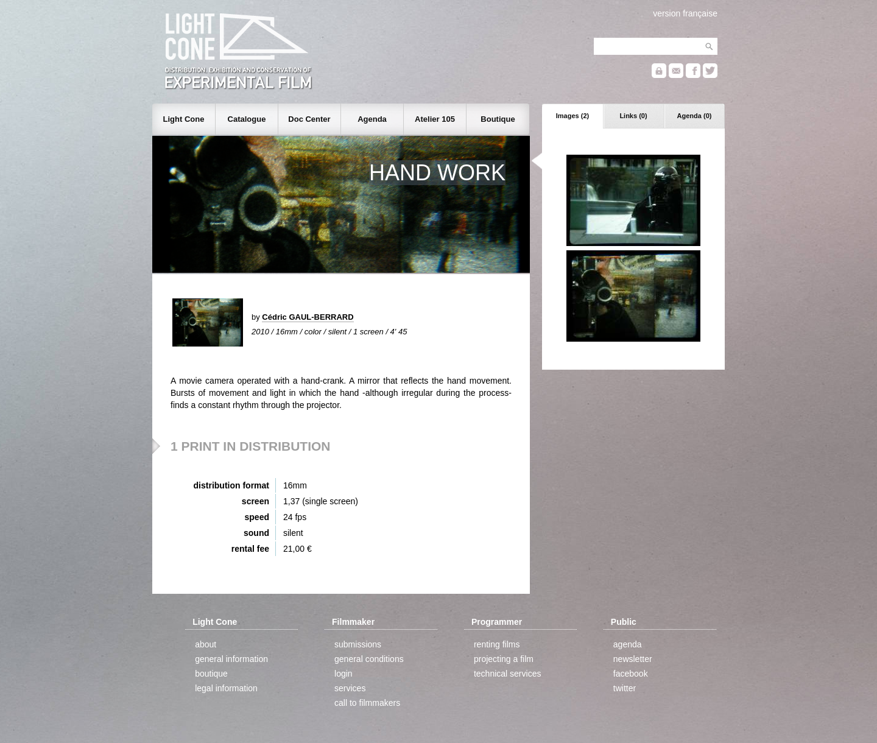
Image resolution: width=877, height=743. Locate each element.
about (205, 644)
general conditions (369, 659)
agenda (627, 644)
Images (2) (572, 115)
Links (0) (633, 115)
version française (685, 13)
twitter (624, 688)
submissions (357, 644)
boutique (211, 673)
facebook (630, 673)
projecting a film (504, 659)
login (343, 673)
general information (231, 659)
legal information (226, 688)
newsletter (632, 659)
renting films (497, 644)
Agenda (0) (694, 115)
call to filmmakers (367, 703)
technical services (507, 673)
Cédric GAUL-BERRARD (307, 317)
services (349, 688)
